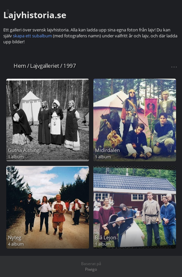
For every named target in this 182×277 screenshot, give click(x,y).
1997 (69, 65)
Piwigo (91, 269)
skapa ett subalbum (32, 36)
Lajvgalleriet (44, 65)
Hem (20, 65)
